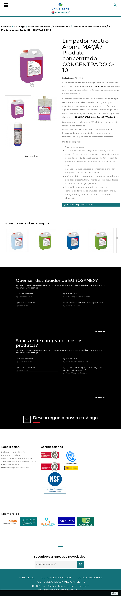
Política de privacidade (55, 577)
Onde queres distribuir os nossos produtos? (83, 302)
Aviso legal (26, 577)
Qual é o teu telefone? (26, 302)
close (114, 593)
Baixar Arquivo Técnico (79, 204)
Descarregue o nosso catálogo (65, 419)
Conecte (7, 26)
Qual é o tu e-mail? (71, 294)
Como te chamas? (24, 294)
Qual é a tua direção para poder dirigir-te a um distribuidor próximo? (82, 368)
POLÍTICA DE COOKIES (89, 577)
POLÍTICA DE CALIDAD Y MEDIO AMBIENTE (60, 582)
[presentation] (60, 321)
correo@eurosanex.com (17, 467)
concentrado (99, 86)
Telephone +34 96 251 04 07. (23, 461)
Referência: (68, 78)
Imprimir (33, 156)
